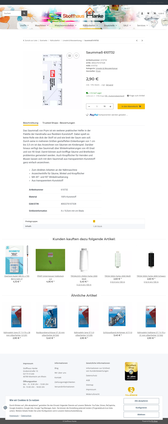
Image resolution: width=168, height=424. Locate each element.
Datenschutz (26, 416)
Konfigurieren (141, 408)
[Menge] (97, 106)
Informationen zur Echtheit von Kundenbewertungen (98, 369)
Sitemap (89, 385)
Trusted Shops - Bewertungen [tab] (59, 123)
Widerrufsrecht (92, 394)
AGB (88, 380)
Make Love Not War (155, 2)
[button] (142, 13)
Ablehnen (141, 415)
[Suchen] (11, 13)
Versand (109, 85)
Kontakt (58, 377)
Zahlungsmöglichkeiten (65, 382)
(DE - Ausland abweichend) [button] (114, 96)
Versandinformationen (64, 386)
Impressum (14, 416)
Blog (56, 368)
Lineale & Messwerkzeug (106, 68)
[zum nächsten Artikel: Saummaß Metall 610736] (142, 40)
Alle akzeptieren (141, 401)
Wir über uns (60, 373)
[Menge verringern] (89, 106)
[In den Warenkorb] (25, 49)
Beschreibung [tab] (30, 123)
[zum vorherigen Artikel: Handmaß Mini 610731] (137, 40)
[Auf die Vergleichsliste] (69, 56)
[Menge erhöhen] (110, 106)
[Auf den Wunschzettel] (76, 56)
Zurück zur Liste (31, 40)
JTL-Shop (154, 421)
